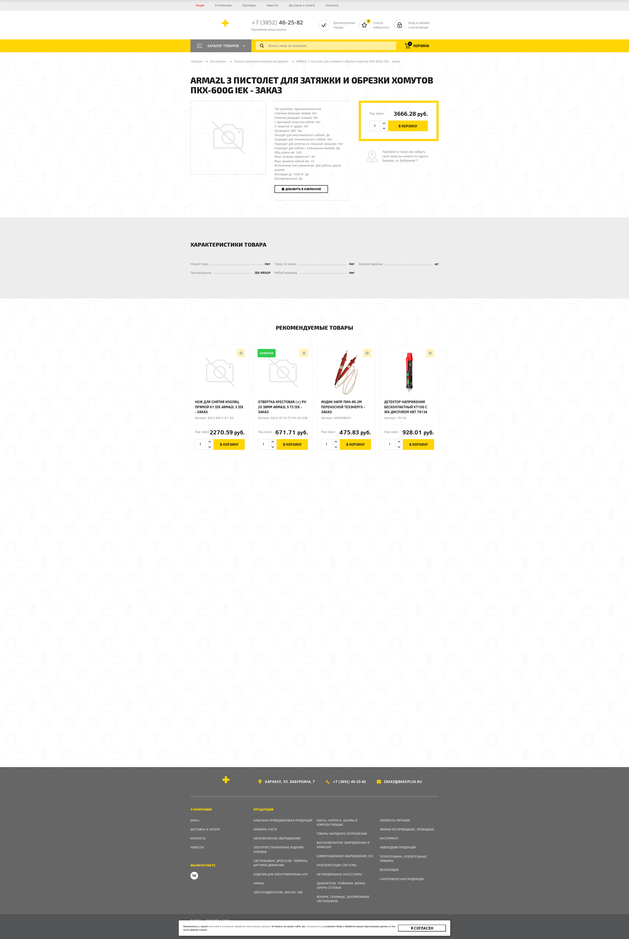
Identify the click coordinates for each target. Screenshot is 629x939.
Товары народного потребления (342, 834)
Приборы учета (265, 829)
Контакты (332, 5)
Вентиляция (389, 870)
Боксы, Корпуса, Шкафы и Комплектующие (337, 822)
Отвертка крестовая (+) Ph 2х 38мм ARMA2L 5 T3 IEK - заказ (282, 406)
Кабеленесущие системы (337, 865)
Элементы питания (395, 820)
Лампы (259, 883)
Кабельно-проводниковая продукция (283, 820)
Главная (196, 61)
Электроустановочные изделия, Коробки (279, 849)
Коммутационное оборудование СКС (345, 856)
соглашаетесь (313, 926)
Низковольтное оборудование (277, 838)
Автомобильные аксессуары (339, 874)
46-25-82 (277, 22)
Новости (272, 5)
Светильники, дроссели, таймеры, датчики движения (281, 863)
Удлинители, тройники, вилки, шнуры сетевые (341, 885)
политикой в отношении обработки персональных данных (239, 926)
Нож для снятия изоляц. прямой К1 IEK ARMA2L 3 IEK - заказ (219, 406)
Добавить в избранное (301, 189)
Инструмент (218, 61)
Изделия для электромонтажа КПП (281, 874)
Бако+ (195, 820)
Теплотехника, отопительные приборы (403, 858)
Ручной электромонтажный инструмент (261, 61)
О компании (223, 5)
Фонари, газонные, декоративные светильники (343, 899)
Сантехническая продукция (402, 879)
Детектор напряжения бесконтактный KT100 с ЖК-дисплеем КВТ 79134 (405, 406)
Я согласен (422, 928)
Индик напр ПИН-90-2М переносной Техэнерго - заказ (343, 406)
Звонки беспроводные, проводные (407, 829)
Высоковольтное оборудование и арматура (343, 845)
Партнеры (249, 5)
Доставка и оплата (302, 5)
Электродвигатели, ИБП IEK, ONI (278, 892)
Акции (200, 5)
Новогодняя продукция (398, 847)
